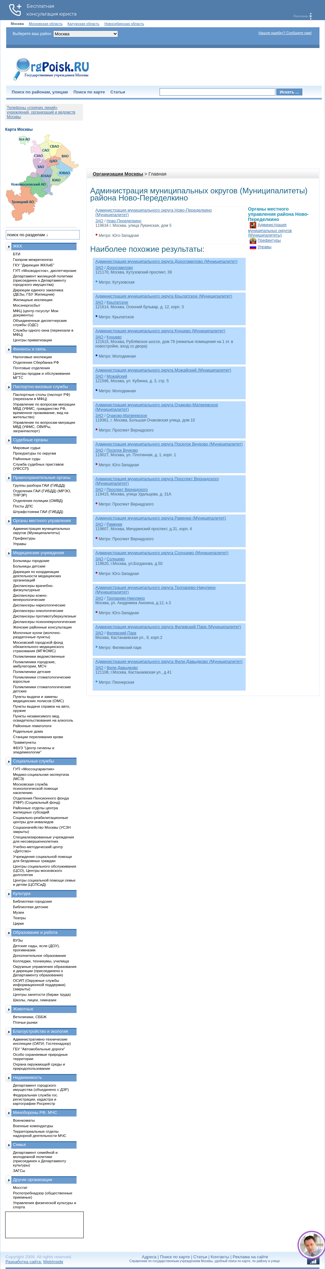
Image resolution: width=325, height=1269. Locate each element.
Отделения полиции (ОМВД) (38, 500)
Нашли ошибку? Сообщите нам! (285, 33)
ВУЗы (18, 940)
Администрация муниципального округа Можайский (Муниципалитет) (163, 370)
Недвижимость (27, 1077)
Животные (23, 1009)
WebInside (53, 1261)
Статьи (118, 92)
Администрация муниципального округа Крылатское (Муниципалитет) (163, 296)
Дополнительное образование (39, 955)
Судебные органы (30, 439)
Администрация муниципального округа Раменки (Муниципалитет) (160, 518)
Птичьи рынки (25, 1022)
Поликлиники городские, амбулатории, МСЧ (34, 664)
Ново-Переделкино (124, 221)
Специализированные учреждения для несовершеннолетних (43, 839)
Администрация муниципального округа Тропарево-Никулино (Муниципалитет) (155, 589)
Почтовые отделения (31, 368)
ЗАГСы (19, 1170)
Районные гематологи (32, 726)
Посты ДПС (23, 506)
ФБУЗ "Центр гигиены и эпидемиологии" (33, 750)
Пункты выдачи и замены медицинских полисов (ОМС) (38, 698)
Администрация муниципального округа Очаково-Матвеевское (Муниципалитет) (156, 407)
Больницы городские (31, 560)
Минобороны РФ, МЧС (35, 1112)
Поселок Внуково (122, 450)
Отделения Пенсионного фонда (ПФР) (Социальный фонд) (41, 800)
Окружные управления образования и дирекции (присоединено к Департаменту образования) (45, 970)
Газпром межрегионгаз (33, 259)
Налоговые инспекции (32, 357)
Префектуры (269, 240)
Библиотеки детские (30, 907)
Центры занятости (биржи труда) (42, 994)
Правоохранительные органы (41, 477)
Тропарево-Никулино (126, 598)
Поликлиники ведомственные (39, 656)
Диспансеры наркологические (39, 605)
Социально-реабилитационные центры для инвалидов (40, 819)
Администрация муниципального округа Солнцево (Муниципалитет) (161, 552)
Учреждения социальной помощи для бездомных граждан (42, 858)
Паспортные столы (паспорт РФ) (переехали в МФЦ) (41, 396)
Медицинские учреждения (38, 552)
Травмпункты (24, 742)
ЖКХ (17, 246)
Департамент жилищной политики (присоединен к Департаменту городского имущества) (43, 280)
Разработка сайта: (24, 1261)
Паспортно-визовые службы (40, 386)
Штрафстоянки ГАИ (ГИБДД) (38, 511)
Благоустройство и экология (40, 1031)
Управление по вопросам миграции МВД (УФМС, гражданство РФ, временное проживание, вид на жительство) (44, 410)
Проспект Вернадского (127, 489)
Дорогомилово (120, 267)
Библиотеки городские (32, 901)
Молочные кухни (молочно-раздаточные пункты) (37, 634)
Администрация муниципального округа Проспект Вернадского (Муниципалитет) (157, 481)
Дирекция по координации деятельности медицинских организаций (37, 575)
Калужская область (83, 24)
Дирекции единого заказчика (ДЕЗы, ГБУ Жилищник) (38, 292)
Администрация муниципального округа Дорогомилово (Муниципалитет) (166, 261)
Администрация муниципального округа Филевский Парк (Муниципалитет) (168, 626)
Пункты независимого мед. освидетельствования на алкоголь (43, 718)
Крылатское (117, 302)
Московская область (46, 24)
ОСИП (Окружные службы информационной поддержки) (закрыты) (39, 984)
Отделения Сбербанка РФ (36, 362)
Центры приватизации (32, 340)
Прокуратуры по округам (34, 453)
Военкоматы (24, 1120)
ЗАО (99, 221)
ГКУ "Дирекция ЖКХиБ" (33, 265)
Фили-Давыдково (122, 667)
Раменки (114, 524)
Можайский (117, 376)
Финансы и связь (29, 349)
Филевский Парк (122, 633)
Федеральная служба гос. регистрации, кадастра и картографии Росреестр (35, 1099)
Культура (21, 893)
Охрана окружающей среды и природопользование (39, 1066)
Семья (19, 1144)
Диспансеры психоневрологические (44, 621)
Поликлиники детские (32, 671)
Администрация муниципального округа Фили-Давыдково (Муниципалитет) (169, 661)
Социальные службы (33, 761)
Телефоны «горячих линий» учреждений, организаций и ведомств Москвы (41, 112)
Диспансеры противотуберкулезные (44, 616)
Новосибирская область (124, 24)
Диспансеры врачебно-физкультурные (33, 587)
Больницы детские (29, 566)
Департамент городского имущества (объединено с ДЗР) (41, 1087)
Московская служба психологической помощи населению (35, 788)
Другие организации (32, 1179)
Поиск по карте (89, 92)
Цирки (18, 923)
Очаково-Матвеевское (127, 415)
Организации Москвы (118, 174)
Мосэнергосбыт (27, 305)
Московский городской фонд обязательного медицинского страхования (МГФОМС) (38, 646)
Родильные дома (28, 731)
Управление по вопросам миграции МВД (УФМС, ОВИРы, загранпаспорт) (44, 426)
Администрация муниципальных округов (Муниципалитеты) (270, 230)
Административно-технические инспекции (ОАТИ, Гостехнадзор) (42, 1041)
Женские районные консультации (42, 627)
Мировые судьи (26, 447)
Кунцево (114, 337)
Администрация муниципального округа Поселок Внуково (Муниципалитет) (169, 444)
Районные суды (27, 459)
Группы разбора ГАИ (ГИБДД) (39, 485)
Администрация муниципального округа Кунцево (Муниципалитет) (160, 330)
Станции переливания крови (38, 737)
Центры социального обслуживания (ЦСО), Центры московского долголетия (44, 870)
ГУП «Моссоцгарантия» (33, 769)
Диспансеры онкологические (38, 610)
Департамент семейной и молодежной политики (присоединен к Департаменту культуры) (39, 1158)
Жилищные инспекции (32, 300)
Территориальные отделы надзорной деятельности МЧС (39, 1133)
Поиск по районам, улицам (40, 92)
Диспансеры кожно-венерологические (30, 597)
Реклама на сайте (250, 1256)
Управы (264, 247)
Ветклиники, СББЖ (30, 1017)
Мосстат (20, 1187)
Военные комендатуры (33, 1126)
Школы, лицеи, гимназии (34, 1000)
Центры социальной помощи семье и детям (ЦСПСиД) (44, 882)
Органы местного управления (42, 520)
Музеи (18, 912)
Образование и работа (35, 932)
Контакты (220, 1256)
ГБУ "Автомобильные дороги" (39, 1049)
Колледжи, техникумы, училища (41, 961)
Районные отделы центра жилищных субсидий (35, 810)
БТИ (16, 254)
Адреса (149, 1256)
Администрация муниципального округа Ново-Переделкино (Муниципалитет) (153, 212)
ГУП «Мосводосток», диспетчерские (45, 270)
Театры (19, 918)
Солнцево (116, 559)
